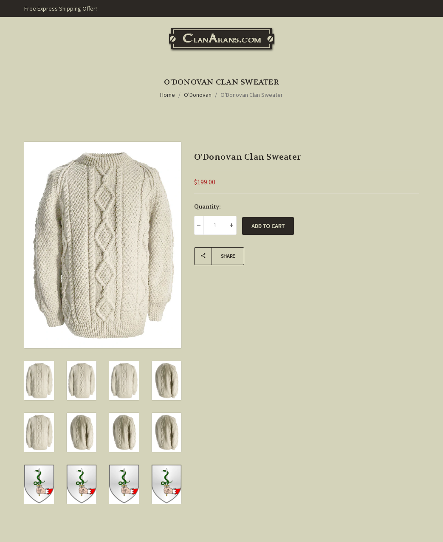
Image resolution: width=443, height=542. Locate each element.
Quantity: (207, 206)
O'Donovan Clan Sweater (251, 95)
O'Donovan (198, 95)
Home (167, 95)
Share (215, 256)
